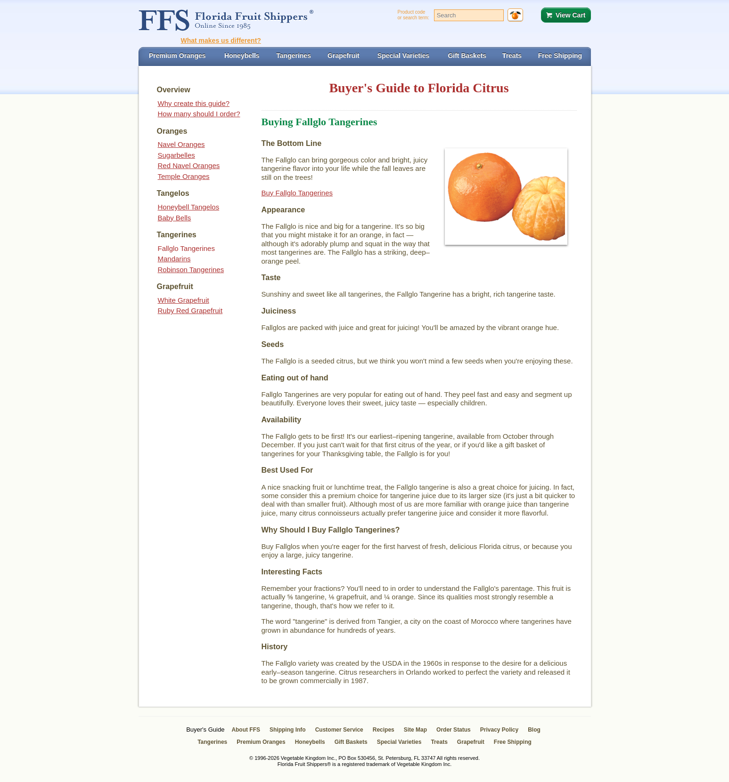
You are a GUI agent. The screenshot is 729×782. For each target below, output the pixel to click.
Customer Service (339, 729)
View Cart (571, 15)
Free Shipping (513, 742)
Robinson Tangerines (191, 270)
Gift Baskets (351, 742)
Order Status (453, 729)
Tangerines (212, 742)
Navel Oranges (181, 144)
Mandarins (174, 259)
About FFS (245, 729)
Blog (534, 729)
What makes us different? (221, 40)
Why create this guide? (194, 103)
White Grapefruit (183, 300)
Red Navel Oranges (189, 165)
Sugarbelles (176, 155)
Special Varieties (399, 742)
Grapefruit (470, 742)
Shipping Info (288, 729)
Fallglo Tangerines (186, 248)
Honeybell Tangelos (189, 207)
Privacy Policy (499, 729)
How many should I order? (199, 114)
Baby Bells (174, 218)
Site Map (415, 729)
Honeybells (310, 742)
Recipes (383, 729)
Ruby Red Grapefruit (190, 310)
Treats (439, 742)
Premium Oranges (261, 742)
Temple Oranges (184, 176)
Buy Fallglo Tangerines (297, 193)
